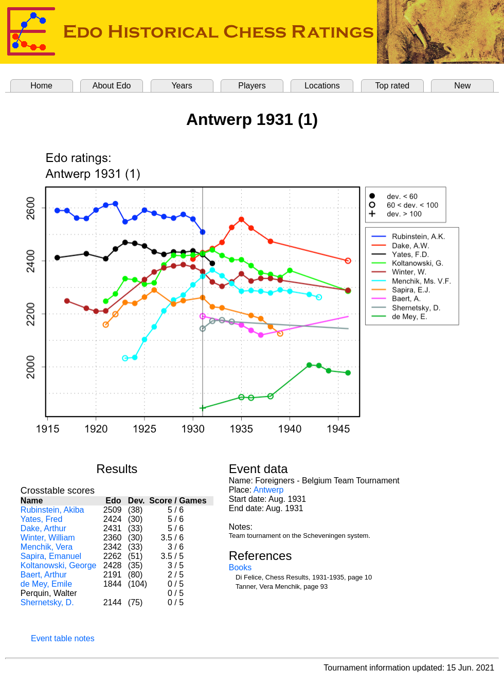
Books (240, 567)
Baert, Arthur (44, 574)
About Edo (112, 85)
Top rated (392, 85)
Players (251, 85)
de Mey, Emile (46, 584)
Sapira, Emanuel (51, 556)
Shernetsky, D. (47, 602)
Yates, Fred (42, 519)
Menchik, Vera (47, 547)
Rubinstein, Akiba (52, 509)
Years (181, 85)
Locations (322, 85)
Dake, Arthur (43, 528)
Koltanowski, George (59, 565)
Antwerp (269, 489)
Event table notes (63, 638)
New (462, 85)
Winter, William (48, 537)
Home (41, 85)
